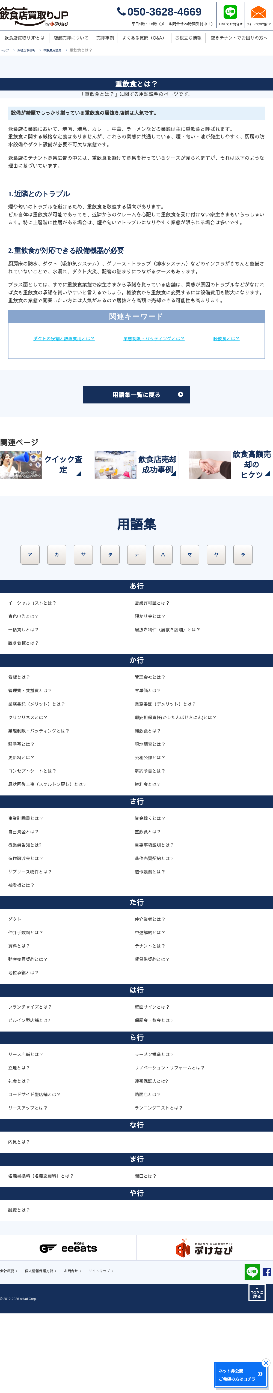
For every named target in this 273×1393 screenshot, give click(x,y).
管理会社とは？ (152, 755)
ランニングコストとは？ (162, 1186)
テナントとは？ (152, 1024)
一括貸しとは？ (25, 708)
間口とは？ (147, 1254)
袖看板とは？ (23, 963)
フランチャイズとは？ (32, 1085)
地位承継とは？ (25, 1051)
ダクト (15, 997)
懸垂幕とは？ (23, 822)
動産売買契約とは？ (30, 1038)
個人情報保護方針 (45, 1350)
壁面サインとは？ (154, 1085)
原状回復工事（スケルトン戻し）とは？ (52, 863)
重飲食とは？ (149, 910)
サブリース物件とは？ (32, 950)
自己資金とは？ (25, 910)
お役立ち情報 (31, 50)
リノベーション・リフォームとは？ (174, 1146)
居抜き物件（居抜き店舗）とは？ (172, 708)
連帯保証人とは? (153, 1159)
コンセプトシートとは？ (35, 849)
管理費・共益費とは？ (32, 769)
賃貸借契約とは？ (154, 1038)
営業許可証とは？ (154, 681)
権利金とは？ (149, 863)
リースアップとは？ (30, 1186)
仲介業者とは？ (152, 997)
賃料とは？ (20, 1024)
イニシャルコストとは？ (35, 681)
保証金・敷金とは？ (157, 1099)
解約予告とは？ (152, 849)
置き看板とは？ (25, 721)
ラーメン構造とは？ (157, 1133)
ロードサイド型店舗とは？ (37, 1173)
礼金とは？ (20, 1159)
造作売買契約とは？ (157, 937)
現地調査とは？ (152, 822)
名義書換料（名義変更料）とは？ (45, 1254)
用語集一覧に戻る (152, 409)
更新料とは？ (23, 836)
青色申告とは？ (25, 695)
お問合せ (83, 1350)
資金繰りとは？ (152, 897)
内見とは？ (20, 1220)
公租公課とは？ (152, 836)
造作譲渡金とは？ (28, 937)
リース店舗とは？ (28, 1133)
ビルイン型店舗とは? (31, 1099)
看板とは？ (20, 755)
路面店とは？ (149, 1173)
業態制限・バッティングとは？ (185, 338)
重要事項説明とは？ (157, 923)
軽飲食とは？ (136, 350)
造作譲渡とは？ (152, 950)
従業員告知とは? (26, 923)
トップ (5, 50)
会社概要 (8, 1350)
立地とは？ (20, 1146)
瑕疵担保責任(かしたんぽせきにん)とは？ (181, 796)
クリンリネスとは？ (30, 796)
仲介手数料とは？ (28, 1011)
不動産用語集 (62, 50)
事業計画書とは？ (28, 897)
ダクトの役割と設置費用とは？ (87, 338)
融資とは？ (20, 1288)
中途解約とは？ (152, 1011)
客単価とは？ (149, 769)
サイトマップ (116, 1350)
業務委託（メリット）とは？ (40, 782)
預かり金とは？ (152, 695)
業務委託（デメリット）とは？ (169, 782)
